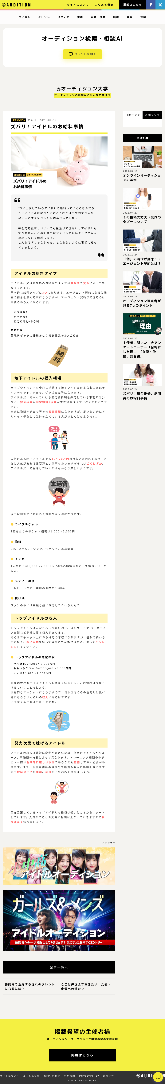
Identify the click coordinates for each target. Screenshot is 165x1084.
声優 (80, 17)
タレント (44, 17)
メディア (63, 17)
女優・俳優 (98, 17)
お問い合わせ (52, 1076)
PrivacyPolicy (89, 1076)
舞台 (130, 17)
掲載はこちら (132, 4)
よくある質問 (104, 4)
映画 (116, 17)
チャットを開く (82, 54)
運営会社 (108, 1076)
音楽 (143, 17)
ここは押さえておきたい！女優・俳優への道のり (86, 986)
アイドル (24, 17)
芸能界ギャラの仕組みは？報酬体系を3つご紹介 (45, 335)
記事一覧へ (59, 967)
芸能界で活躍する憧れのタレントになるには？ (30, 986)
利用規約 (69, 1076)
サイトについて (78, 4)
